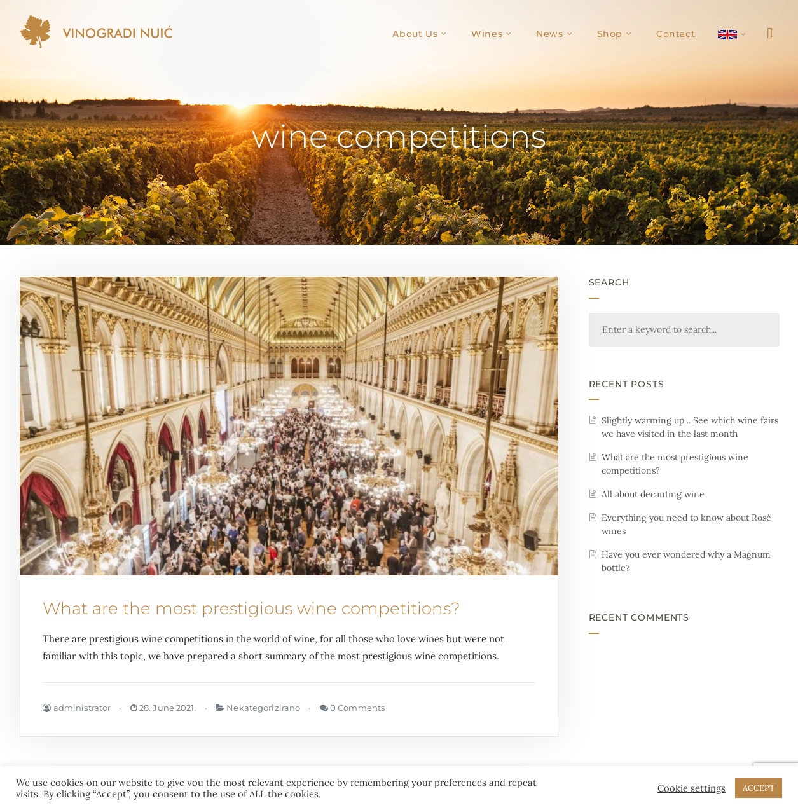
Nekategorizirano (263, 708)
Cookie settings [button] (691, 788)
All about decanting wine (653, 494)
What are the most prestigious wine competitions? (251, 608)
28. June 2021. (163, 708)
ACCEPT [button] (758, 788)
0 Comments (352, 708)
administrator (77, 708)
